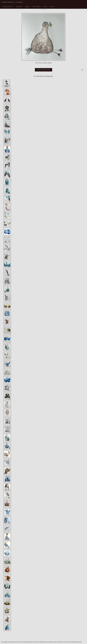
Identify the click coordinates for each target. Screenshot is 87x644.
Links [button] (45, 6)
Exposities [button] (19, 6)
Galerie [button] (27, 6)
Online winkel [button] (37, 6)
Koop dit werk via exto (43, 69)
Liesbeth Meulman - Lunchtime (12, 2)
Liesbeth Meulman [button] (8, 6)
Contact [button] (52, 6)
